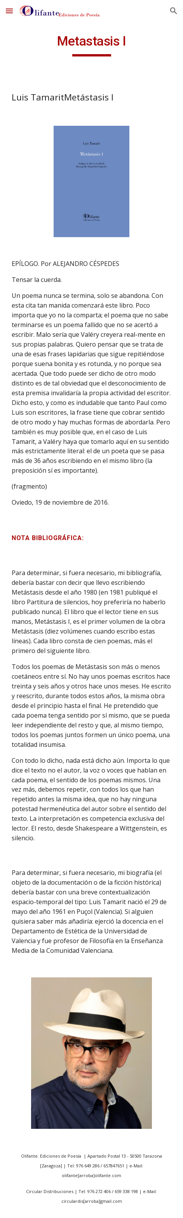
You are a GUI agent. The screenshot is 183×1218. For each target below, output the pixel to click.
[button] (9, 10)
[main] (91, 45)
